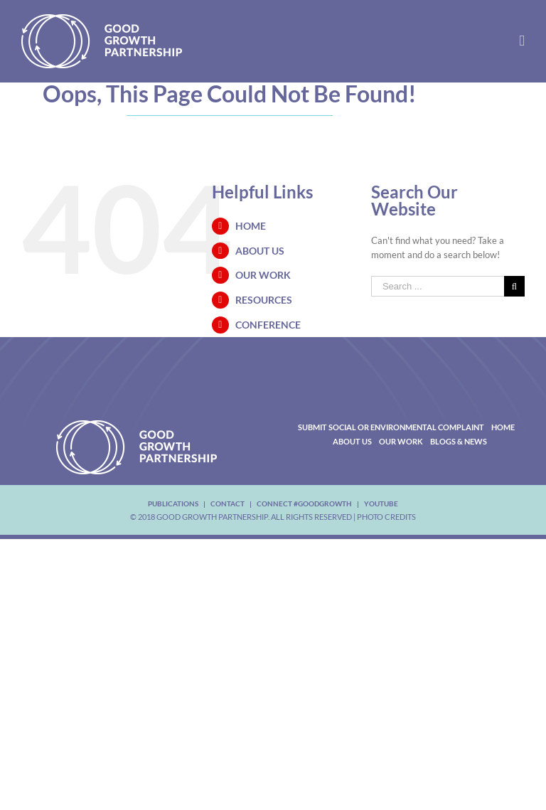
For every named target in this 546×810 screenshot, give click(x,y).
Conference (268, 325)
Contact (227, 503)
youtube (381, 503)
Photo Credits (386, 516)
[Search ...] (437, 286)
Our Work (263, 275)
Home (250, 226)
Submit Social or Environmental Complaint (391, 427)
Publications (173, 503)
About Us (259, 251)
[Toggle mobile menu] (522, 40)
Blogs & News (458, 441)
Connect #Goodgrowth (304, 503)
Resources (263, 300)
